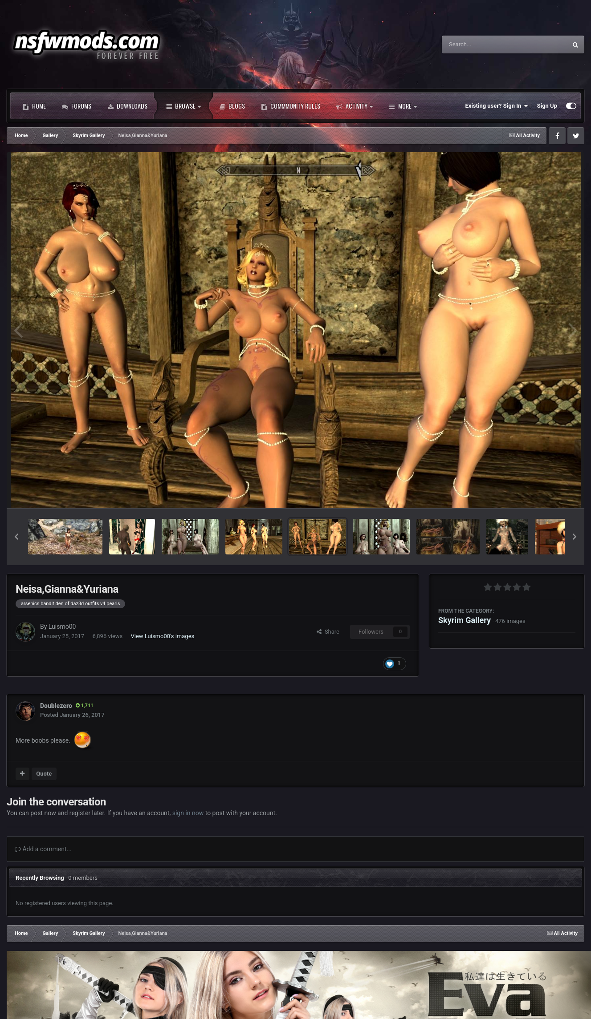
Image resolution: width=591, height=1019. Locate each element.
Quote (44, 773)
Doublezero (56, 705)
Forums (76, 106)
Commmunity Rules (290, 106)
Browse (183, 106)
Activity (354, 106)
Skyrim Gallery (464, 620)
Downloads (127, 106)
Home (34, 106)
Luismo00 (62, 626)
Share (328, 631)
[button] (16, 536)
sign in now (188, 813)
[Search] (482, 44)
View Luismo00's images (163, 636)
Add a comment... (43, 849)
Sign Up (547, 105)
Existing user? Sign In (496, 106)
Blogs (232, 106)
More (403, 106)
